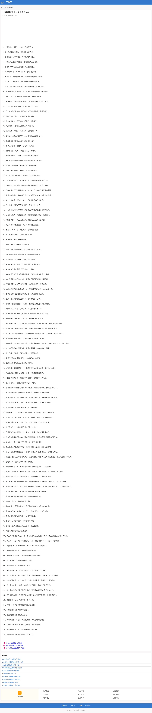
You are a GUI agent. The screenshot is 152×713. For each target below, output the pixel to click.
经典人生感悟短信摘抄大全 (10, 671)
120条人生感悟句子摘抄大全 (11, 685)
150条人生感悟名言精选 (10, 682)
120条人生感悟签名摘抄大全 (11, 679)
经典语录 (64, 705)
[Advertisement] (76, 31)
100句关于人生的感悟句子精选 (15, 648)
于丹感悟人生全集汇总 (9, 673)
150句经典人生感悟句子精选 (11, 659)
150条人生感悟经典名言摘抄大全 (12, 662)
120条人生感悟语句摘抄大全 (11, 676)
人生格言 (72, 705)
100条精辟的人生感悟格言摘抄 (12, 668)
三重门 (3, 2)
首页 (2, 7)
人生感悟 (10, 7)
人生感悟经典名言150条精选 (14, 645)
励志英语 (87, 705)
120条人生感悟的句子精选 (14, 643)
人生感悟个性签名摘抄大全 (10, 665)
